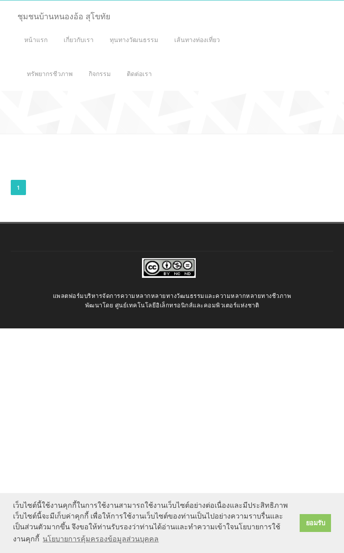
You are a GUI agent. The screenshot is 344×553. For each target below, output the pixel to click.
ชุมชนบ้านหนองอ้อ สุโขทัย (64, 16)
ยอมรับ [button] (315, 523)
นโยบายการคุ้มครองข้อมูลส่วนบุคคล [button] (101, 539)
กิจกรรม (100, 73)
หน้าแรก (35, 39)
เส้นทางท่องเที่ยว (197, 39)
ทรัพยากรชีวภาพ (50, 73)
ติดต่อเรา (139, 73)
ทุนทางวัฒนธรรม (134, 39)
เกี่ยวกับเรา (79, 39)
